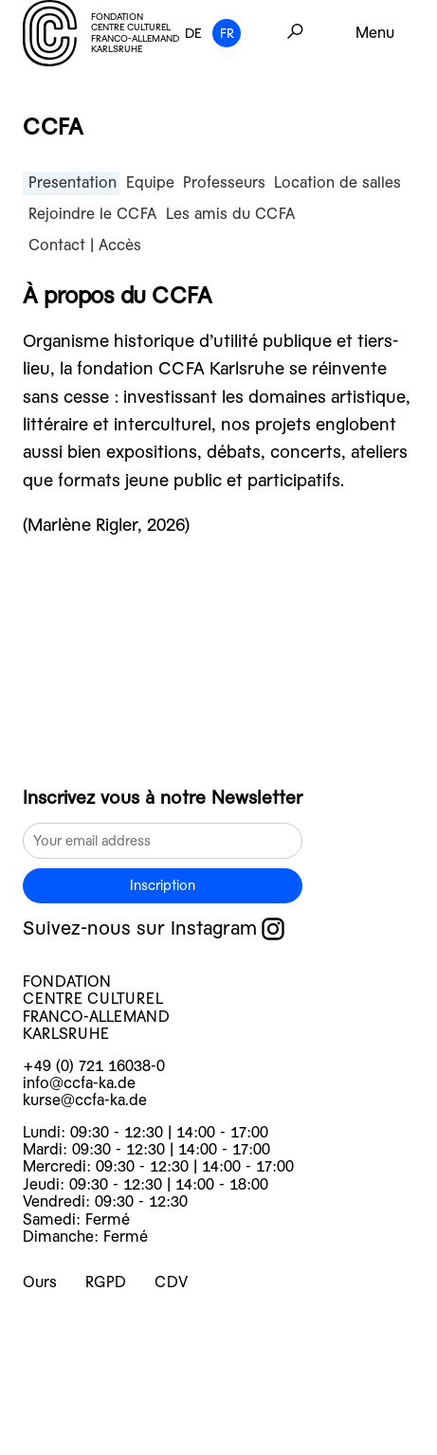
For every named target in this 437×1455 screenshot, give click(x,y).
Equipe (150, 182)
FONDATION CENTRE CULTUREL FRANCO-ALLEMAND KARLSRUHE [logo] (101, 33)
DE (193, 33)
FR (227, 33)
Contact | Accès (84, 245)
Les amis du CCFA (230, 214)
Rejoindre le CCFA (92, 214)
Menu (374, 33)
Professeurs (224, 182)
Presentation (72, 182)
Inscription (162, 885)
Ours (40, 1282)
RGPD (105, 1282)
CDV (171, 1282)
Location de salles (337, 182)
